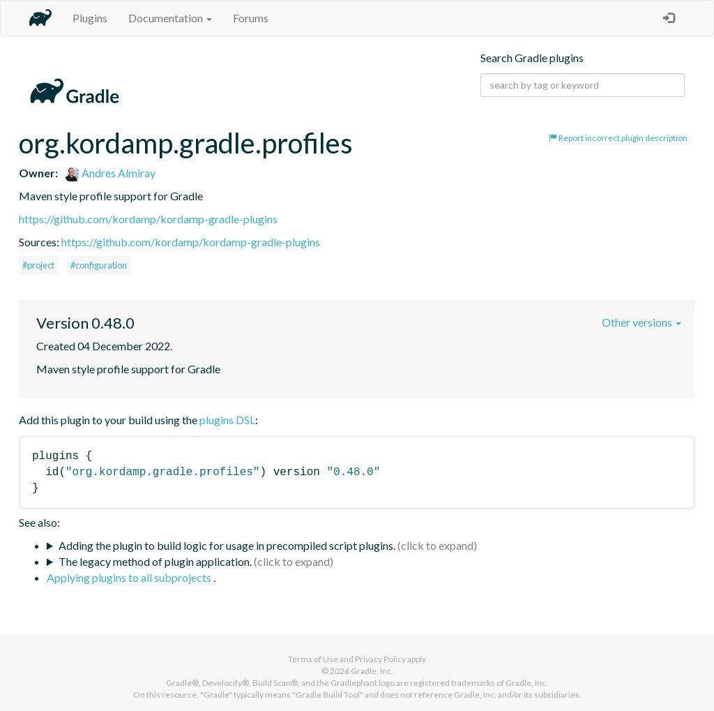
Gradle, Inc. (372, 671)
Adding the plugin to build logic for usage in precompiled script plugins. (227, 545)
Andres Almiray (110, 172)
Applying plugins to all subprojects (130, 577)
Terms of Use (313, 659)
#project (38, 265)
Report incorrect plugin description (618, 138)
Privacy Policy (380, 659)
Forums (250, 17)
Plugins (90, 17)
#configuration (98, 265)
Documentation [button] (170, 17)
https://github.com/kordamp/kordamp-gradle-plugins (148, 218)
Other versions (641, 322)
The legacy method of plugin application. (155, 561)
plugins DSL (227, 419)
